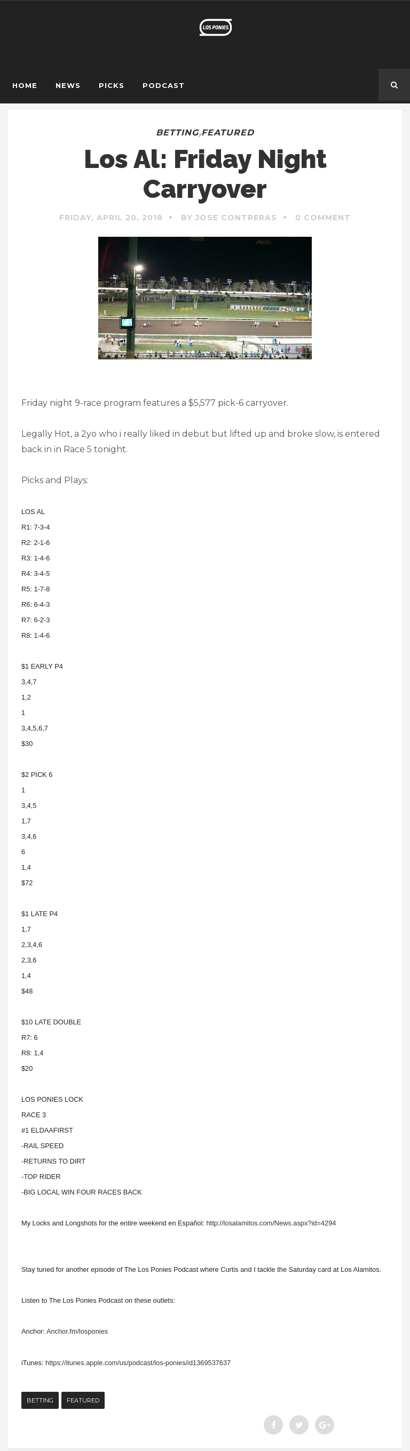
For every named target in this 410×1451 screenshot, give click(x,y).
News (68, 85)
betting (177, 132)
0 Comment (323, 217)
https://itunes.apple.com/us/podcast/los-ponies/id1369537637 (138, 1363)
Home (24, 85)
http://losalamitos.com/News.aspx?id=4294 (271, 1223)
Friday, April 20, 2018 (111, 217)
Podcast (164, 85)
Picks (111, 85)
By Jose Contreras (229, 217)
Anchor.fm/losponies (77, 1331)
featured (227, 132)
